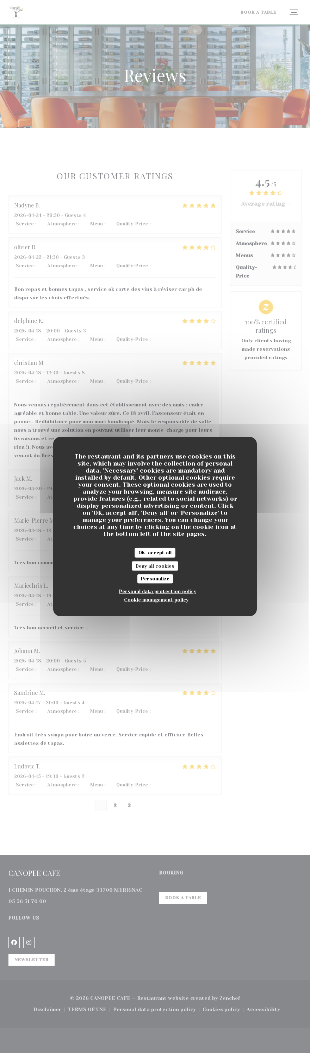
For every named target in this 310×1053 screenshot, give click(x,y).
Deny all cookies (155, 565)
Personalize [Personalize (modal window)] (155, 578)
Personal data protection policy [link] (157, 591)
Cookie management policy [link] (156, 599)
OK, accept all (155, 552)
